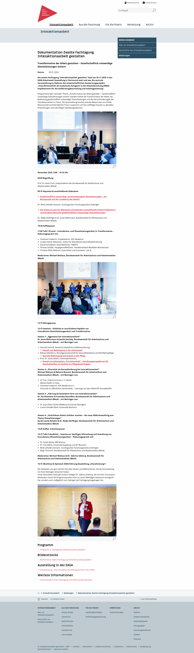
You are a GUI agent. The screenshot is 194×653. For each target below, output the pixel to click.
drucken (44, 599)
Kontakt (76, 646)
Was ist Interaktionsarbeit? (132, 45)
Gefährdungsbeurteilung (96, 617)
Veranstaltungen (116, 612)
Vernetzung (134, 24)
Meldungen (124, 55)
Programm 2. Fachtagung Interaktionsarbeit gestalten (62, 549)
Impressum (119, 646)
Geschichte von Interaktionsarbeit (135, 50)
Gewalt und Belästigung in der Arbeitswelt (62, 350)
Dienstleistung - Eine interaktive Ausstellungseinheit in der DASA (67, 570)
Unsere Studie (67, 612)
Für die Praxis (113, 24)
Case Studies (67, 634)
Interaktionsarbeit (61, 24)
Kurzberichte (67, 630)
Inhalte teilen (58, 599)
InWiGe (137, 612)
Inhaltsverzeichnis (103, 646)
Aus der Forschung (89, 24)
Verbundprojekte (140, 621)
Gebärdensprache (133, 3)
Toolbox (137, 634)
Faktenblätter (67, 626)
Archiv (150, 24)
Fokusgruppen (139, 626)
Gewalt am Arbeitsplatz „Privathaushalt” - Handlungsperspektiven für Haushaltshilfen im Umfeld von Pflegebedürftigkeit (75, 362)
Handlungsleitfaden (94, 612)
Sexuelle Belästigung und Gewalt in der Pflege (64, 355)
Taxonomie (66, 617)
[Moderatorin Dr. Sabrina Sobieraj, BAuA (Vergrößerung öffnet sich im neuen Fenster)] (114, 538)
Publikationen (67, 621)
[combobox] (133, 10)
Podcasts (137, 639)
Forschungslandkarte (142, 630)
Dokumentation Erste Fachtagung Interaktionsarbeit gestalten (66, 580)
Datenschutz (132, 646)
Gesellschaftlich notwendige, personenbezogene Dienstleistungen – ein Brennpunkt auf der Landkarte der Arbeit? (73, 198)
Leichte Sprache (150, 3)
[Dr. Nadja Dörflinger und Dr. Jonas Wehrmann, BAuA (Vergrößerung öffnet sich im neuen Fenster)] (114, 166)
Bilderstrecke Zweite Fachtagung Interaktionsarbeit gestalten (65, 559)
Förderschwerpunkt (142, 617)
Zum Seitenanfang (148, 599)
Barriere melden (61, 649)
